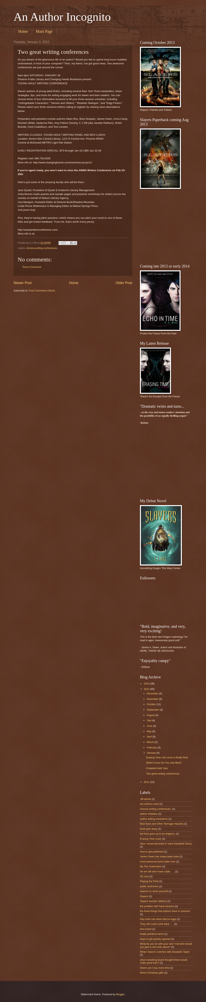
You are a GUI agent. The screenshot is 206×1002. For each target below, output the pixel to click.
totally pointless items (152, 933)
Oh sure (144, 876)
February (152, 747)
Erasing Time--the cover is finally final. (167, 757)
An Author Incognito (62, 16)
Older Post (124, 283)
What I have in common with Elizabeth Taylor (165, 951)
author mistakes (149, 813)
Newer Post (23, 283)
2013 (147, 683)
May (149, 731)
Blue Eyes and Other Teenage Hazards (161, 823)
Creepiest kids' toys (157, 768)
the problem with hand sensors (157, 906)
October (151, 704)
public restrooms (149, 886)
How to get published (151, 851)
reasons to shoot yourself (154, 891)
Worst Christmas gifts (152, 972)
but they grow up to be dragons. (157, 833)
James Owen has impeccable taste (159, 856)
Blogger (120, 994)
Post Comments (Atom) (42, 290)
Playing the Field (149, 881)
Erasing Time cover (150, 838)
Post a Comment (32, 267)
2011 (147, 782)
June (150, 725)
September (153, 709)
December (153, 693)
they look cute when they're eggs (158, 919)
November (153, 699)
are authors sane (149, 803)
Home (23, 31)
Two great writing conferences (162, 773)
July (149, 720)
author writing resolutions (154, 818)
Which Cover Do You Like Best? (164, 762)
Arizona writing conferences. (42, 248)
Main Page (44, 31)
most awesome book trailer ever (157, 861)
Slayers (144, 896)
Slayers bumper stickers (153, 901)
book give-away (148, 828)
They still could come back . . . (156, 923)
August (151, 715)
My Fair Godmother (150, 866)
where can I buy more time (154, 967)
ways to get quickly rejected (155, 938)
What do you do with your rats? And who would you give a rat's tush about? (166, 945)
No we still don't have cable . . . (157, 871)
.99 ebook (145, 799)
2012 (147, 689)
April (149, 736)
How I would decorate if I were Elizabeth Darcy (166, 843)
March (150, 742)
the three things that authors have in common (165, 911)
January (151, 752)
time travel (145, 929)
